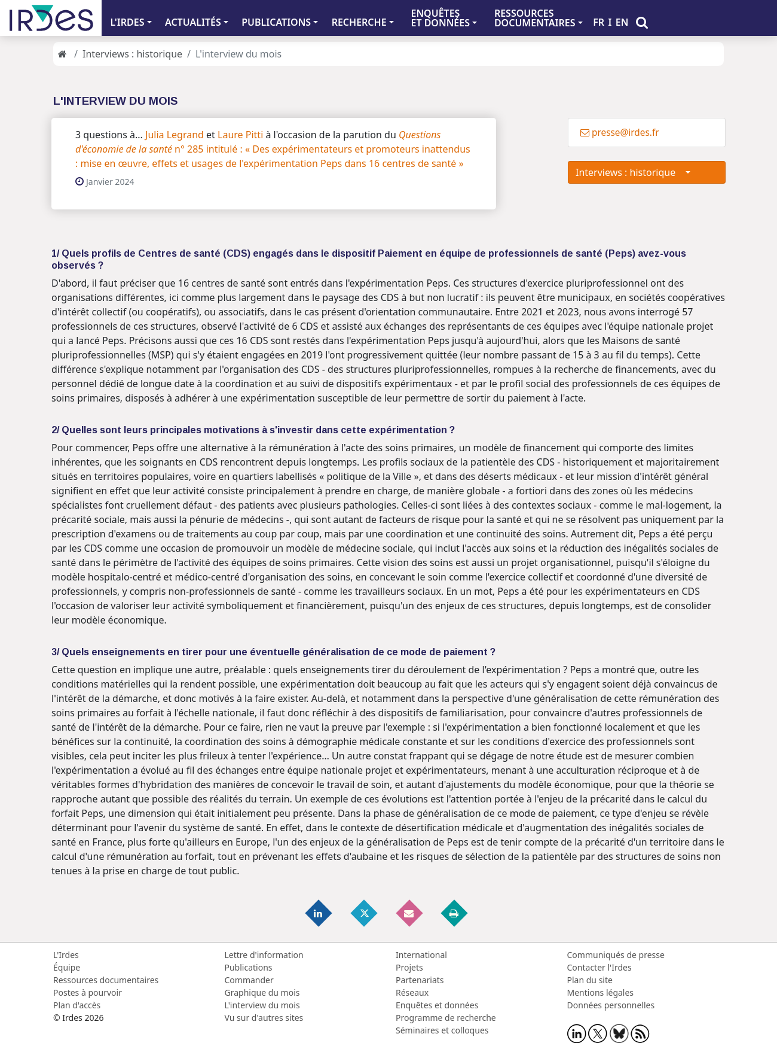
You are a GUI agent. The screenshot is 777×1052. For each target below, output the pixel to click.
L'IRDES (127, 22)
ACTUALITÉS (193, 22)
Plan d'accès (76, 1005)
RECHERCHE (359, 22)
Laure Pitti (240, 134)
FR (598, 22)
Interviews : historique (132, 53)
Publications (249, 967)
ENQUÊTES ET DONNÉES (440, 18)
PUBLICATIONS (276, 22)
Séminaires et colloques (442, 1030)
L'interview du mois (262, 1005)
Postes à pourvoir (87, 992)
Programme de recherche (446, 1017)
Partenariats (420, 980)
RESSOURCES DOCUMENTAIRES (535, 18)
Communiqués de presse (616, 954)
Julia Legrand (174, 134)
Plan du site (590, 980)
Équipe (66, 967)
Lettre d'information (264, 954)
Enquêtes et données (437, 1005)
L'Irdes (66, 954)
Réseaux (412, 992)
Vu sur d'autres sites (264, 1017)
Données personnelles (611, 1005)
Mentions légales (600, 992)
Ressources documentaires (105, 980)
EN (622, 22)
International (421, 954)
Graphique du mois (262, 992)
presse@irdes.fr (619, 132)
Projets (409, 967)
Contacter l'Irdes (599, 967)
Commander (249, 980)
